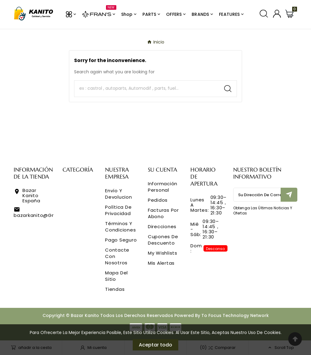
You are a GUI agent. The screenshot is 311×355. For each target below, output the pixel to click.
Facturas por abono (163, 213)
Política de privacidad (118, 210)
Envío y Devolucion (118, 193)
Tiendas (115, 289)
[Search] (228, 88)
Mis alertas (161, 263)
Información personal (162, 186)
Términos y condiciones (120, 226)
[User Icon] (277, 14)
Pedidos (158, 200)
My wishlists (162, 253)
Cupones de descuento (163, 239)
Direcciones (162, 226)
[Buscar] (146, 88)
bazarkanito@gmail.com (44, 215)
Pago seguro (121, 240)
